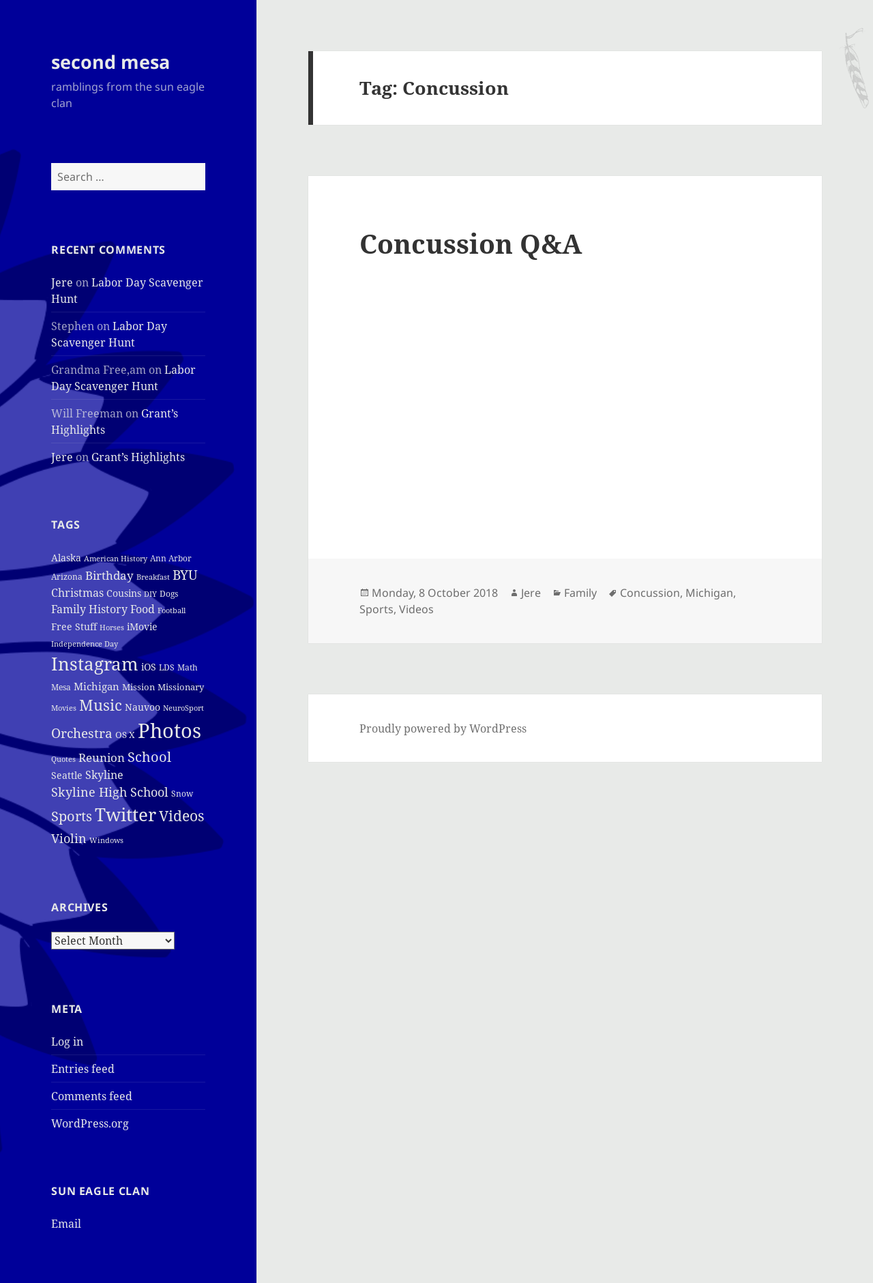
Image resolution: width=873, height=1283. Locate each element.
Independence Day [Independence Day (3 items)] (84, 644)
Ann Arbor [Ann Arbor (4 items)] (171, 558)
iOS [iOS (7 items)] (148, 666)
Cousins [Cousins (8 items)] (123, 593)
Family (580, 592)
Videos (416, 609)
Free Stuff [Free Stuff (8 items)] (74, 626)
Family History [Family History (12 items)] (89, 609)
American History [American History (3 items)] (115, 558)
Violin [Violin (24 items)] (69, 837)
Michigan (709, 592)
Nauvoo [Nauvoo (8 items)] (142, 707)
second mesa (110, 61)
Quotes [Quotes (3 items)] (63, 759)
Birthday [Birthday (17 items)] (109, 575)
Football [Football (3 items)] (172, 610)
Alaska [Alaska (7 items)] (66, 557)
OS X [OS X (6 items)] (125, 734)
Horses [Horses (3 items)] (112, 627)
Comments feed (91, 1096)
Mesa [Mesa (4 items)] (61, 687)
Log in (67, 1041)
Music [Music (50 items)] (100, 705)
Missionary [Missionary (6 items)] (181, 687)
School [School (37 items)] (149, 756)
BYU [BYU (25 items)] (185, 574)
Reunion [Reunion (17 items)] (101, 757)
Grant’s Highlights (138, 456)
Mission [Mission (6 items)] (138, 687)
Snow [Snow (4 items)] (182, 793)
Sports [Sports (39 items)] (71, 815)
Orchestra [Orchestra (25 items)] (82, 732)
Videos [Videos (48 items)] (181, 815)
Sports (376, 609)
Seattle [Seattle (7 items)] (67, 775)
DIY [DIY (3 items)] (150, 594)
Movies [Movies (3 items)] (63, 708)
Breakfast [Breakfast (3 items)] (153, 577)
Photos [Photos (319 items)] (169, 730)
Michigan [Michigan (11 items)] (96, 686)
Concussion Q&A (470, 243)
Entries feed (83, 1068)
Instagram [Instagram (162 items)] (94, 663)
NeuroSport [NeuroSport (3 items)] (183, 708)
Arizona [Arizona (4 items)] (67, 577)
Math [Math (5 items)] (187, 667)
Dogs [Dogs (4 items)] (169, 594)
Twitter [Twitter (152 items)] (125, 814)
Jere (62, 282)
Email (66, 1223)
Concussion (650, 592)
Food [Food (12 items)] (142, 609)
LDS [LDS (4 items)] (167, 667)
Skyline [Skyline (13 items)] (104, 774)
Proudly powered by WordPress (443, 728)
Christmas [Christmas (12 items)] (77, 592)
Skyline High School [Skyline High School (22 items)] (109, 792)
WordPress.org (90, 1123)
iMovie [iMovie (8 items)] (142, 626)
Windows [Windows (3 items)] (106, 840)
